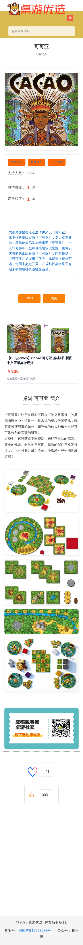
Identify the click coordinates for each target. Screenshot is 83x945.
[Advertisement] (41, 864)
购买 (53, 298)
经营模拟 (16, 162)
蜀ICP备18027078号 (35, 930)
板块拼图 (36, 162)
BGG (29, 298)
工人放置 (56, 162)
